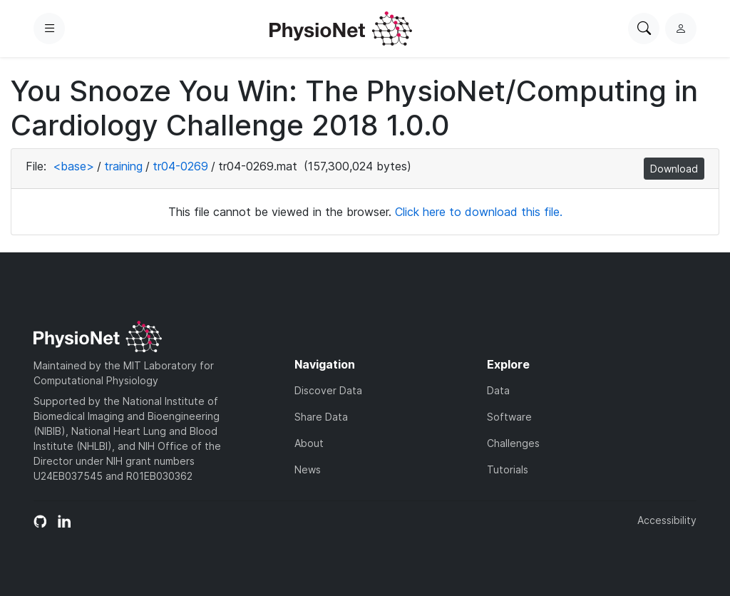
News (307, 469)
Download (674, 169)
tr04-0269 (180, 166)
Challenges (513, 443)
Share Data (321, 417)
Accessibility (666, 520)
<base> (73, 166)
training (123, 166)
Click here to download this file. (478, 212)
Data (498, 390)
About (309, 443)
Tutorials (507, 469)
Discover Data (328, 390)
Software (509, 417)
